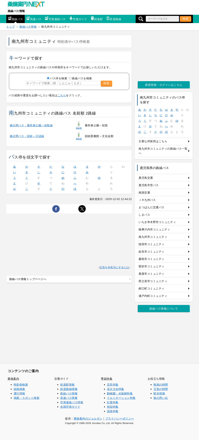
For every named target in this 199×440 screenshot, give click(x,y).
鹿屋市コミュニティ (151, 273)
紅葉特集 (112, 402)
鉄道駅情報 (67, 384)
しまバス (144, 214)
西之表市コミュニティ (153, 281)
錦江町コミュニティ (151, 288)
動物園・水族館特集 (120, 393)
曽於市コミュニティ (151, 266)
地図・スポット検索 (27, 397)
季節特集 (106, 378)
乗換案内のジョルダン (88, 418)
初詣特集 (112, 406)
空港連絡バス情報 (71, 402)
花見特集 (112, 384)
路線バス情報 (16, 11)
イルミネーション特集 (121, 397)
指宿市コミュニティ (151, 244)
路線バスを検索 (82, 78)
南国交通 (144, 192)
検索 (185, 18)
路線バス (15, 18)
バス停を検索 (58, 78)
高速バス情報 (68, 397)
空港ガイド (78, 18)
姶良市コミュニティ (151, 251)
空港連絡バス (55, 18)
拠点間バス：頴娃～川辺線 (27, 136)
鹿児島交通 (146, 177)
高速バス (34, 18)
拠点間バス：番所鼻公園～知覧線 (31, 125)
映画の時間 (161, 384)
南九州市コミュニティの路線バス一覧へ (163, 151)
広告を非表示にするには (114, 267)
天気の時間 (161, 389)
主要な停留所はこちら (153, 141)
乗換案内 (13, 378)
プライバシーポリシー (119, 418)
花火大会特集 (115, 389)
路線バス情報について (163, 308)
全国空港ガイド (70, 406)
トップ (10, 26)
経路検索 (19, 389)
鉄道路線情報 (68, 389)
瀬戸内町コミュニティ (153, 295)
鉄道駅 (97, 18)
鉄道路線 (113, 18)
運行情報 (19, 393)
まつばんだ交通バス (151, 207)
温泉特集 (112, 411)
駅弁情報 (159, 393)
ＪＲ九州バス (147, 199)
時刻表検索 (21, 384)
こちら (61, 95)
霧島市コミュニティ (151, 258)
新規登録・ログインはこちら (163, 84)
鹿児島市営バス (149, 185)
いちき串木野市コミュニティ (157, 222)
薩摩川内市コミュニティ (154, 229)
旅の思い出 (161, 397)
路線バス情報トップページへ (28, 279)
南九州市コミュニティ (153, 236)
